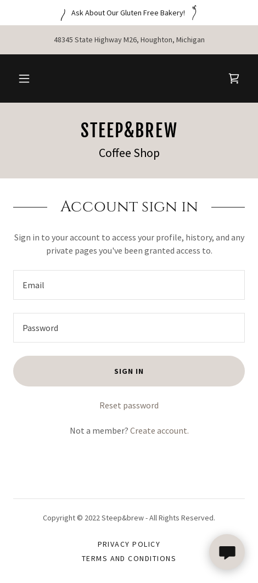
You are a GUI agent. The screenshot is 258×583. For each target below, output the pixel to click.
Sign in (129, 371)
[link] (234, 78)
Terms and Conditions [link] (129, 558)
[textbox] (129, 285)
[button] (24, 78)
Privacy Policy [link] (129, 544)
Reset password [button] (129, 405)
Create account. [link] (159, 430)
